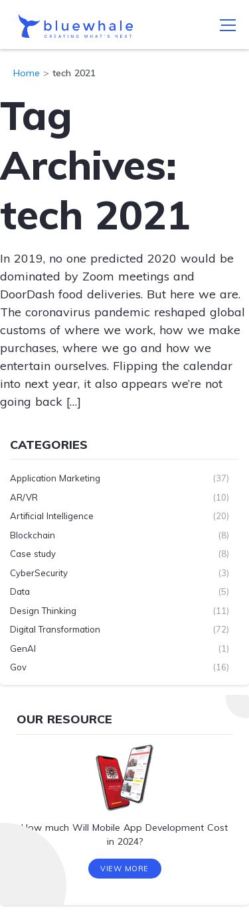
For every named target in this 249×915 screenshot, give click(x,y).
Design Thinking (43, 610)
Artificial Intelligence (52, 516)
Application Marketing (55, 478)
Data (20, 591)
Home (26, 73)
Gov (18, 667)
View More (124, 868)
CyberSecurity (39, 573)
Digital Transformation (55, 629)
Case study (33, 553)
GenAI (23, 648)
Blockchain (32, 535)
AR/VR (24, 497)
